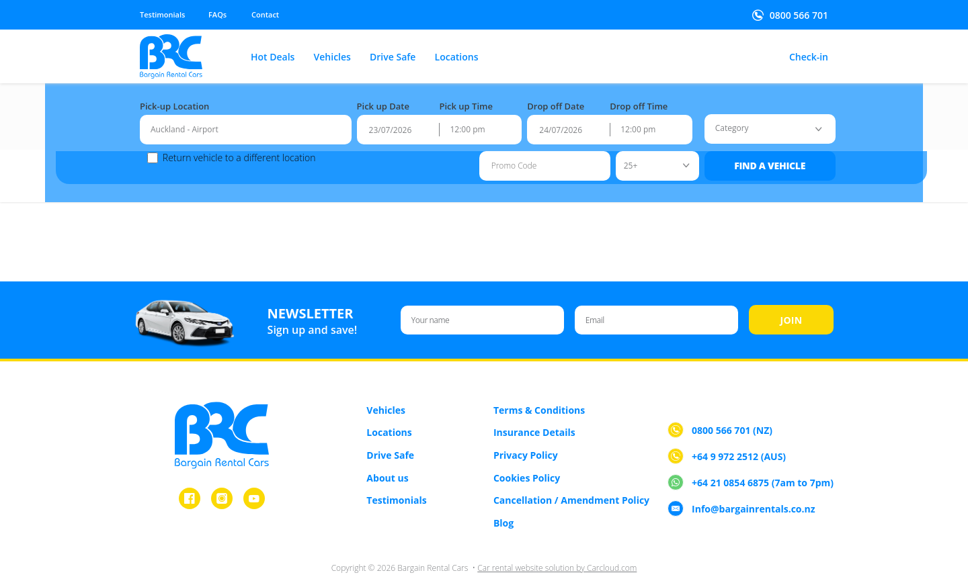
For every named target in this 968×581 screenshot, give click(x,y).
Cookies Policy (526, 459)
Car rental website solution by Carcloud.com (557, 550)
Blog (503, 504)
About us (387, 459)
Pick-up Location (174, 99)
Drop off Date (555, 99)
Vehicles (332, 57)
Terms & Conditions (539, 392)
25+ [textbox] (623, 158)
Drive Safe (392, 57)
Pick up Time (466, 99)
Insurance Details (534, 414)
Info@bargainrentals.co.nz (753, 491)
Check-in (808, 57)
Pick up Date (383, 99)
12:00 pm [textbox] (467, 122)
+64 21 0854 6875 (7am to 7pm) (763, 465)
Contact (265, 14)
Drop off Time (639, 99)
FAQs (217, 14)
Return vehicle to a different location (232, 151)
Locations (457, 57)
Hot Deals (272, 57)
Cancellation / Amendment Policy (571, 482)
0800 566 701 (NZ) (732, 412)
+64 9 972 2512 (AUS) (739, 439)
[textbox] (724, 121)
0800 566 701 (799, 15)
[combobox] (246, 123)
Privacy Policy (525, 437)
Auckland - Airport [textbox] (184, 122)
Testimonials (162, 14)
